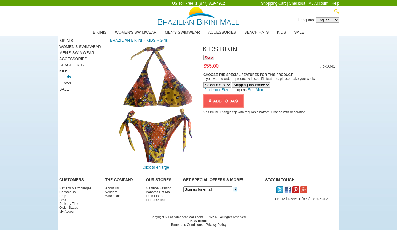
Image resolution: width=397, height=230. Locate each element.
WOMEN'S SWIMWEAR (136, 32)
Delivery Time (69, 204)
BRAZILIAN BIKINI (126, 40)
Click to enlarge (156, 167)
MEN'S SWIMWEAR (182, 32)
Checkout (297, 3)
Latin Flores (154, 196)
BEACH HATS (256, 32)
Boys (65, 83)
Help (335, 3)
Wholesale (112, 196)
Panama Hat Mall (158, 192)
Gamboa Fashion (158, 188)
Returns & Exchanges (75, 188)
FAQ (62, 200)
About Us (112, 188)
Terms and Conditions (187, 225)
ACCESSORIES (222, 32)
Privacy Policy (216, 225)
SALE (299, 32)
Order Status (68, 208)
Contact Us (67, 192)
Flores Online (155, 200)
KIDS (281, 32)
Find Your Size (216, 90)
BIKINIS (100, 32)
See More (256, 90)
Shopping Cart (273, 3)
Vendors (111, 192)
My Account (318, 3)
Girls (164, 40)
